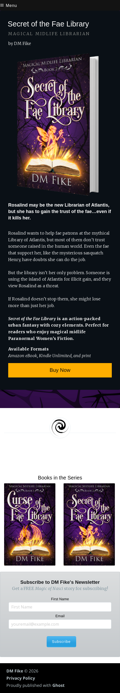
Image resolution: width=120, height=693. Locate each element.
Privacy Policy (20, 678)
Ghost (58, 685)
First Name (60, 599)
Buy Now (59, 370)
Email (60, 616)
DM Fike (14, 671)
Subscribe (61, 642)
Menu (8, 5)
